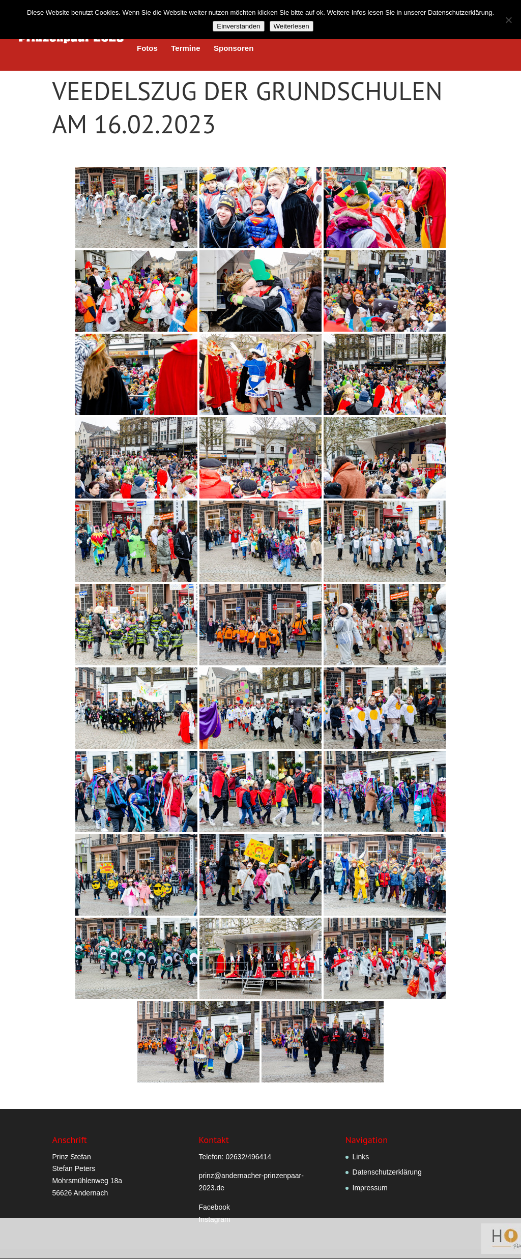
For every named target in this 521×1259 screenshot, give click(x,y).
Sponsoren (233, 48)
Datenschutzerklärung (387, 1172)
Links (361, 1157)
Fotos (147, 48)
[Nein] (508, 20)
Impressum (370, 1188)
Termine (185, 48)
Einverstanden (238, 26)
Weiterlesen (291, 26)
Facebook (213, 1207)
